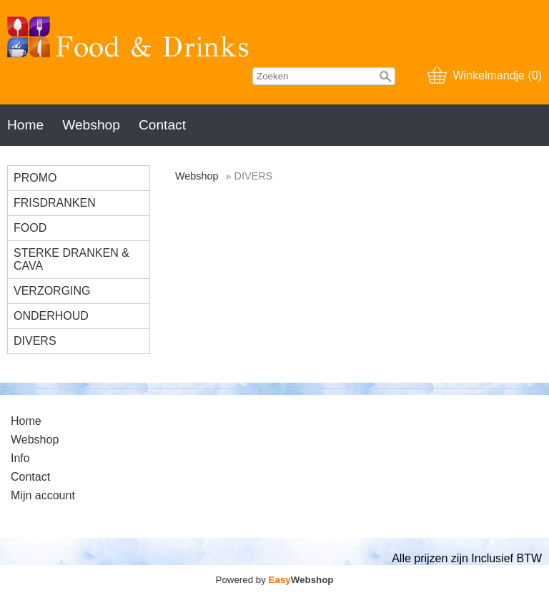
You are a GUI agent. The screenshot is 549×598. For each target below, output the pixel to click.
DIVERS (35, 341)
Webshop (91, 124)
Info (20, 458)
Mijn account (43, 495)
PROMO (35, 178)
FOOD (30, 228)
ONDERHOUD (51, 316)
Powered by (275, 579)
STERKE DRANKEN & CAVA (71, 259)
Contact (162, 124)
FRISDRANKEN (55, 203)
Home (25, 124)
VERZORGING (52, 291)
